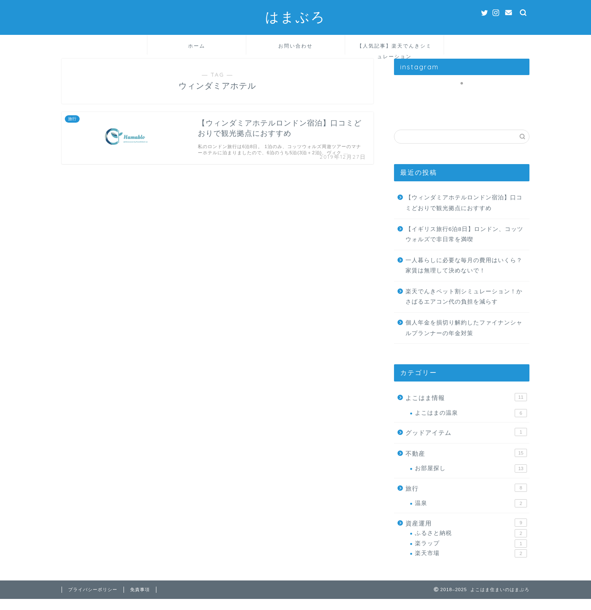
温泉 (471, 512)
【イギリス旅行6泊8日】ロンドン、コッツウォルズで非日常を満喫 (464, 242)
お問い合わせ (295, 46)
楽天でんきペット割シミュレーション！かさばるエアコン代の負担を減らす (463, 305)
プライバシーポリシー (92, 600)
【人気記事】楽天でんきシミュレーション (394, 49)
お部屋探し (471, 477)
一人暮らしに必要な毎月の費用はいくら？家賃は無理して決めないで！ (463, 273)
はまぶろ (295, 16)
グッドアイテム (466, 440)
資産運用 (466, 531)
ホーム (196, 46)
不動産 (466, 461)
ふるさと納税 (471, 542)
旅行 (466, 496)
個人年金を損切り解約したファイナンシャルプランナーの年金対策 (463, 336)
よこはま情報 (466, 405)
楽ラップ (471, 552)
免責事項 (140, 600)
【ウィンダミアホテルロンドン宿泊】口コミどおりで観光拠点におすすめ (463, 211)
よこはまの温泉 (471, 421)
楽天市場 (471, 561)
